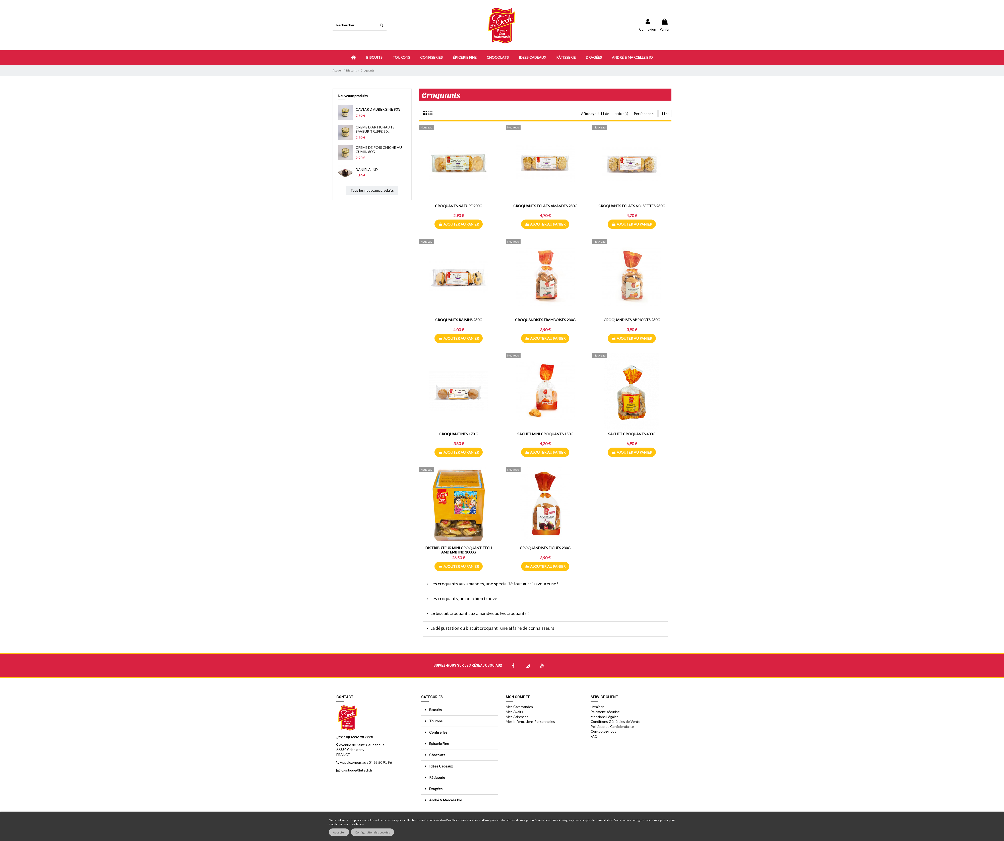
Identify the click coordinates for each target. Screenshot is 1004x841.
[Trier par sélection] (644, 113)
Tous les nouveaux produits (372, 190)
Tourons (436, 721)
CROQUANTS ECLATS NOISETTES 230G (631, 206)
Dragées (436, 789)
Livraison (597, 707)
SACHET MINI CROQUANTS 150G (545, 434)
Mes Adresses (517, 717)
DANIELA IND (367, 169)
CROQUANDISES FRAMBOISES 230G (545, 320)
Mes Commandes (519, 707)
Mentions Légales (604, 717)
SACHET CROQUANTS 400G (631, 434)
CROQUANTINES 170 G (458, 434)
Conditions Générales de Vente (615, 721)
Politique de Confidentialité (612, 726)
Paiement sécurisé (605, 712)
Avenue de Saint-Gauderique (362, 745)
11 (664, 113)
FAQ (594, 736)
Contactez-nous (603, 731)
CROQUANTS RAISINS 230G (458, 320)
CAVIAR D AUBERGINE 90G (378, 109)
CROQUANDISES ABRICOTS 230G (632, 320)
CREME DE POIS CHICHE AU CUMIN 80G (379, 149)
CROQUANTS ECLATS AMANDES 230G (545, 206)
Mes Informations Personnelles (530, 721)
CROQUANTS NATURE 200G (458, 206)
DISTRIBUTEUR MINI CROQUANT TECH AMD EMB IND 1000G (458, 550)
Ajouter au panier (458, 224)
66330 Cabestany (350, 749)
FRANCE (343, 754)
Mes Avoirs (514, 712)
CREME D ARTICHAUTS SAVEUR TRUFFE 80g (375, 129)
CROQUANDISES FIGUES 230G (545, 548)
